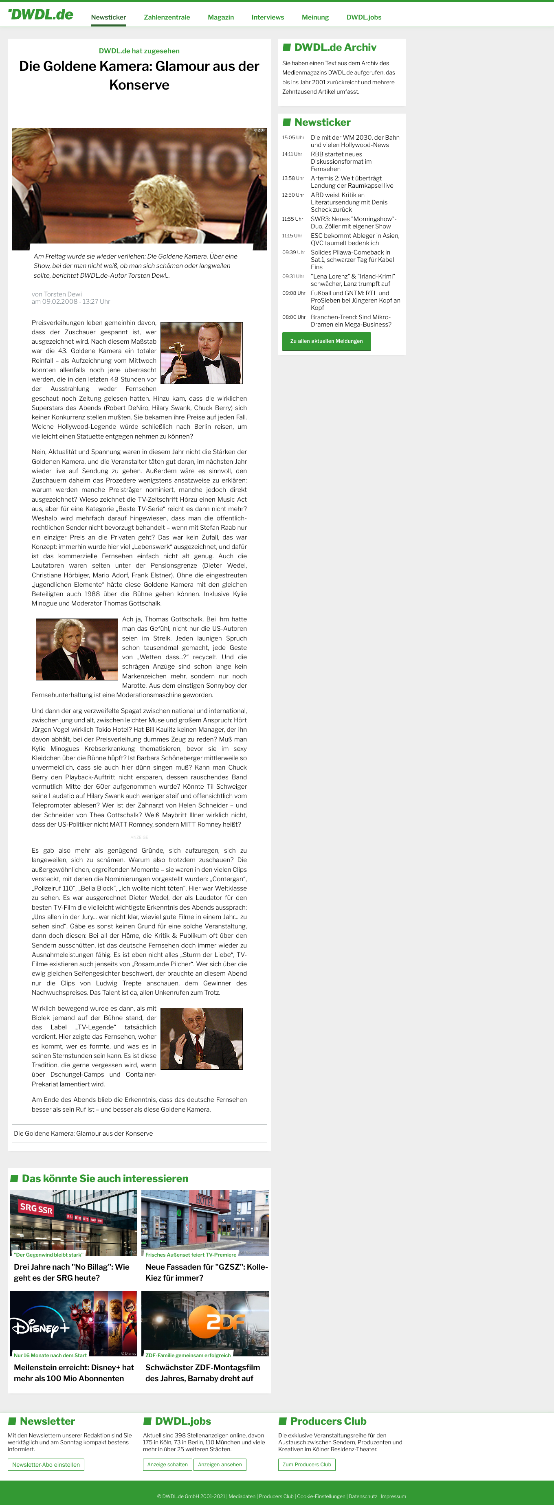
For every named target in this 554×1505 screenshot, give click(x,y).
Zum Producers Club (307, 1464)
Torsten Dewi (63, 294)
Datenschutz (363, 1496)
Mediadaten (242, 1496)
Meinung (315, 17)
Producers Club (276, 1496)
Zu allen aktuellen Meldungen (326, 341)
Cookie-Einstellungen (321, 1496)
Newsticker (108, 17)
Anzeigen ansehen (220, 1464)
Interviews (268, 17)
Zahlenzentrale (167, 17)
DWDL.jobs (364, 17)
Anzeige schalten (167, 1464)
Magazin (221, 17)
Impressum (393, 1496)
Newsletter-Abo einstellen (46, 1464)
